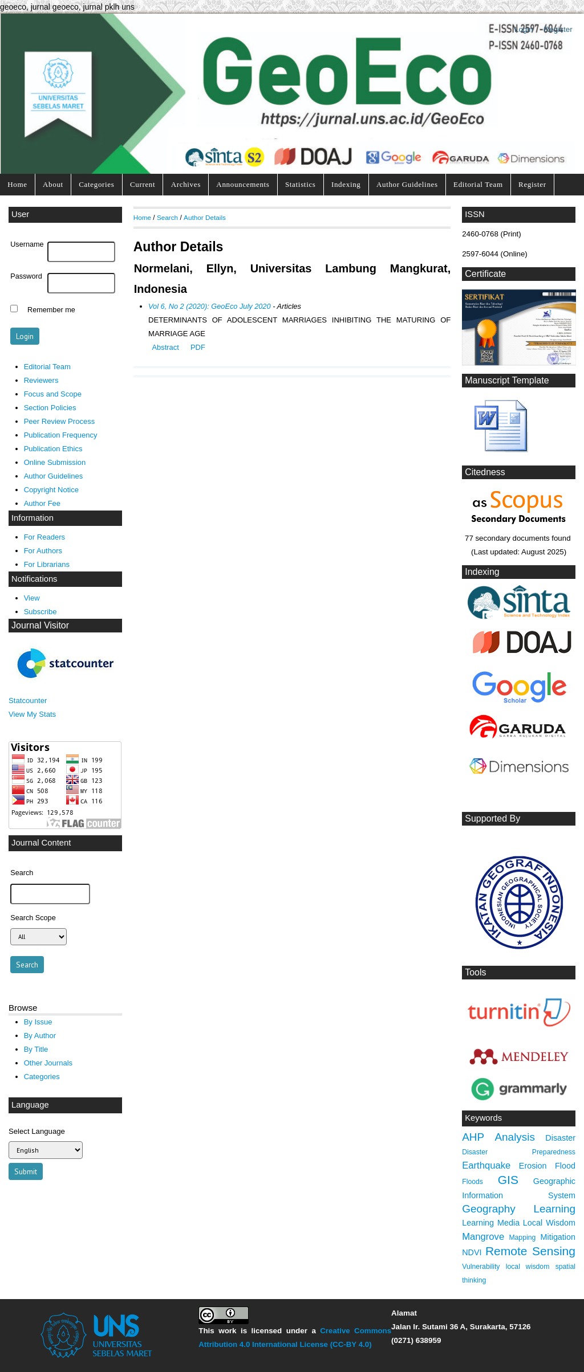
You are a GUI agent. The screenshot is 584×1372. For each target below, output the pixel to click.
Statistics (300, 184)
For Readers (44, 537)
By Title (36, 1049)
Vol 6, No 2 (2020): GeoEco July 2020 (209, 306)
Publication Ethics (53, 448)
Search (167, 217)
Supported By (492, 818)
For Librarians (47, 564)
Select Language (37, 1131)
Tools (475, 972)
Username (26, 244)
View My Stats (32, 714)
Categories (96, 184)
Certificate (485, 274)
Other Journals (48, 1063)
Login (523, 29)
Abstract (165, 347)
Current (142, 184)
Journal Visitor (40, 625)
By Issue (38, 1022)
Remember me (51, 310)
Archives (186, 184)
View (32, 598)
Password (26, 276)
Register (558, 29)
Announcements (242, 184)
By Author (40, 1035)
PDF (197, 347)
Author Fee (42, 503)
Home (17, 184)
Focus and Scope (53, 394)
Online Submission (55, 462)
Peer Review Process (59, 421)
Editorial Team (478, 184)
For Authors (43, 550)
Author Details (205, 217)
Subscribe (40, 611)
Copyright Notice (51, 489)
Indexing (346, 184)
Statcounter (28, 700)
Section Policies (50, 407)
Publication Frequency (61, 435)
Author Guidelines (407, 184)
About (53, 184)
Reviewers (41, 380)
